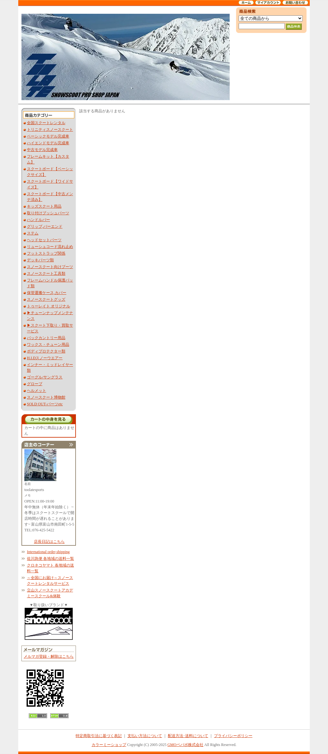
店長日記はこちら (49, 541)
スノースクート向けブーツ (50, 267)
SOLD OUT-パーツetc (45, 404)
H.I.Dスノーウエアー (44, 358)
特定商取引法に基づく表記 (99, 736)
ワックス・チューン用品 (48, 344)
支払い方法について (144, 736)
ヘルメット (36, 390)
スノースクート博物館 (46, 397)
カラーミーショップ (109, 744)
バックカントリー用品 (46, 338)
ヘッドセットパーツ (44, 240)
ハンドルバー (38, 220)
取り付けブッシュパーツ (48, 213)
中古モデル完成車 (42, 149)
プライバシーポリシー (233, 736)
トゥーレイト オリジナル (48, 306)
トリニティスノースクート (50, 129)
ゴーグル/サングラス (44, 377)
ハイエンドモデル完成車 (48, 143)
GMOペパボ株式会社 (185, 744)
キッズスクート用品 (44, 206)
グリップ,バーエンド (44, 226)
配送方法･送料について (188, 736)
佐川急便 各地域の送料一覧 (50, 558)
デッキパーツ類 (40, 260)
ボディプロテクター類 (46, 351)
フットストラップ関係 (46, 253)
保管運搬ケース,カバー (46, 292)
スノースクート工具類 (46, 273)
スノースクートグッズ (46, 299)
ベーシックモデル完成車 (48, 136)
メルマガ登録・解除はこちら (49, 656)
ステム (32, 233)
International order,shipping (48, 552)
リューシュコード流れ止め (50, 246)
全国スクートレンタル (46, 123)
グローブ (34, 384)
